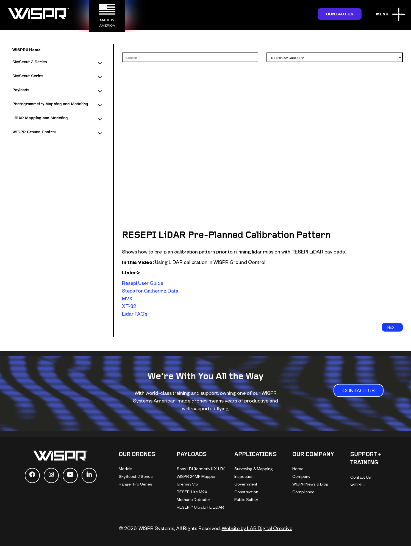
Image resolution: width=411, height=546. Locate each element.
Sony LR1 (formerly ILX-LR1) (201, 468)
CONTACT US (358, 390)
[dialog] (400, 535)
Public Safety (246, 499)
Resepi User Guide (142, 283)
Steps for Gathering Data (150, 290)
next (392, 327)
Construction (246, 491)
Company (301, 476)
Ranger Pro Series (135, 484)
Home (298, 468)
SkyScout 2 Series (136, 476)
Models (125, 468)
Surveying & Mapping (253, 468)
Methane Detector (193, 499)
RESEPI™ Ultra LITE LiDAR (200, 507)
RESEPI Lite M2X (192, 491)
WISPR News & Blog (310, 484)
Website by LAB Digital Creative (257, 528)
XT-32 (129, 306)
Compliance (303, 491)
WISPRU (357, 484)
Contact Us (339, 13)
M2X (127, 298)
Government (245, 484)
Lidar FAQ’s (134, 313)
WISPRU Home (26, 49)
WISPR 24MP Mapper (196, 476)
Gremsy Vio (187, 484)
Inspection (244, 476)
